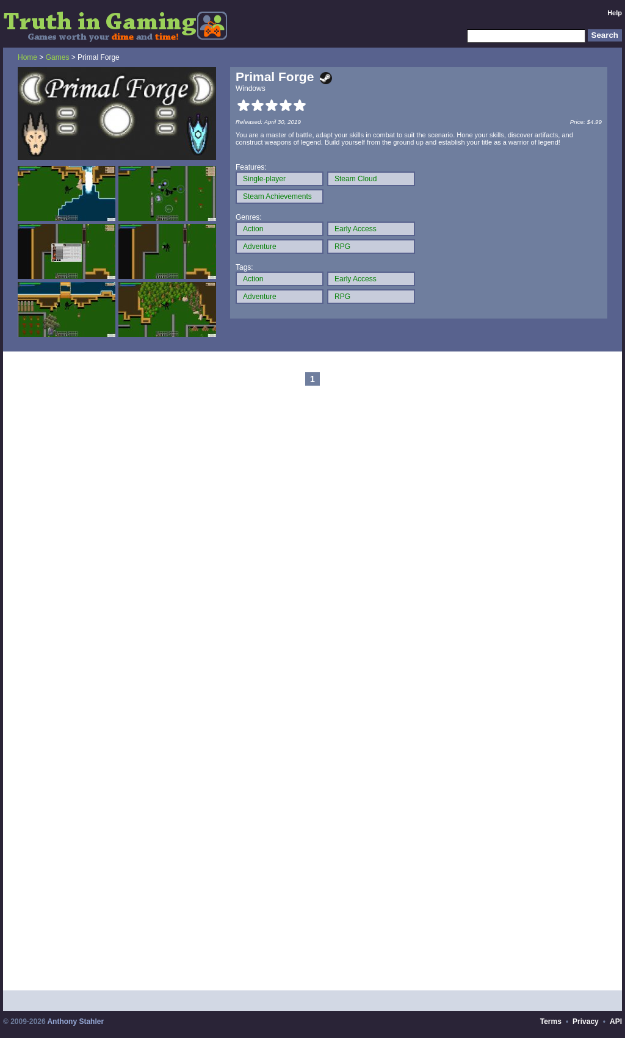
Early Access (355, 229)
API (616, 1021)
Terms (551, 1021)
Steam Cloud (355, 179)
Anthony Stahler (75, 1021)
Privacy (586, 1021)
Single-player (264, 179)
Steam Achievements (277, 196)
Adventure (259, 246)
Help (614, 12)
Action (253, 229)
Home (27, 57)
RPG (342, 246)
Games (58, 57)
